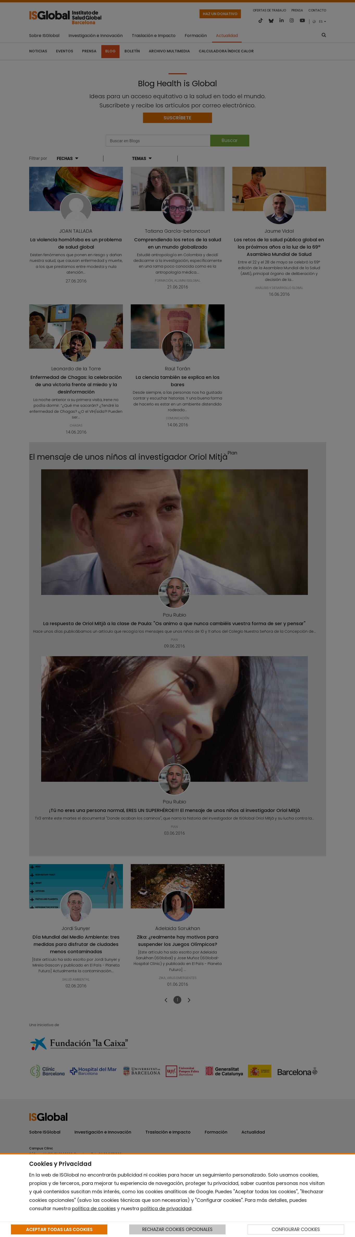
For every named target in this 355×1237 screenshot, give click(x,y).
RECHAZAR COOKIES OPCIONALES (177, 1229)
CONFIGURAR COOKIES (296, 1229)
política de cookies (94, 1208)
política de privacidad (165, 1208)
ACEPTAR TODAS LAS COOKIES (59, 1229)
